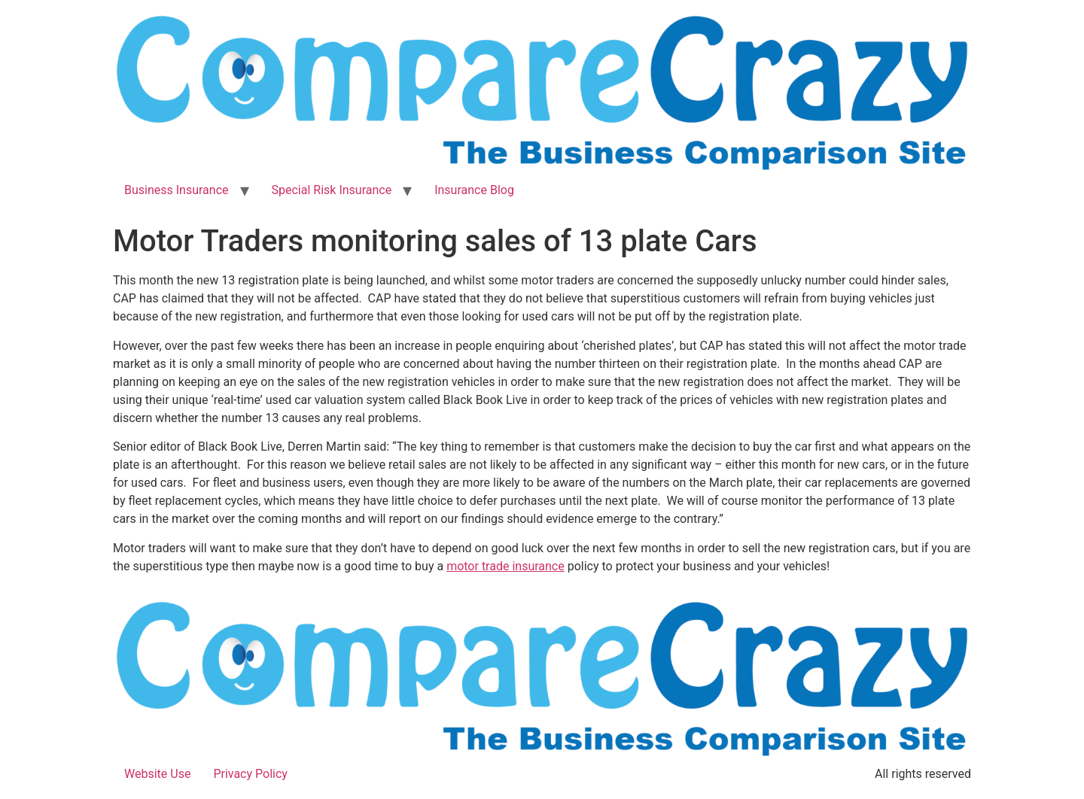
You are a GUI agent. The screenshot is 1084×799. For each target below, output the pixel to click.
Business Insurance (176, 190)
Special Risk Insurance (332, 190)
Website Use (157, 774)
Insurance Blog (474, 190)
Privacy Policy (250, 774)
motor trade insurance (505, 566)
